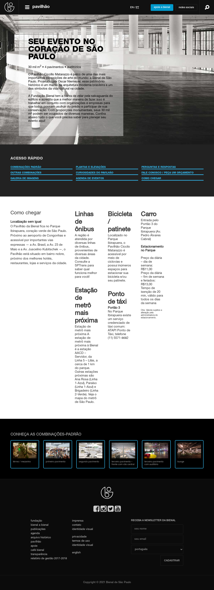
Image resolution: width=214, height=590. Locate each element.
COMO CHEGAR (151, 178)
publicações (38, 529)
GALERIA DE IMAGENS (24, 178)
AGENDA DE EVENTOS (90, 178)
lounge (189, 453)
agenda (35, 533)
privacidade (79, 537)
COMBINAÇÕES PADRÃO (25, 167)
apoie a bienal (162, 7)
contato (76, 525)
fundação (36, 521)
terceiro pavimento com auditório (156, 454)
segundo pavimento (90, 453)
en (132, 7)
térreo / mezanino (25, 453)
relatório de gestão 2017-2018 (49, 558)
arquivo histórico (41, 537)
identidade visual (82, 529)
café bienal (37, 550)
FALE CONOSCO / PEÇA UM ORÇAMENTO (167, 173)
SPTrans (81, 265)
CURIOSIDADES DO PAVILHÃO (94, 173)
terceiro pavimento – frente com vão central (123, 454)
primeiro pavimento (57, 453)
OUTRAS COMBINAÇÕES (25, 173)
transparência (39, 554)
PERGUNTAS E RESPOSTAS (158, 167)
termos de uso (81, 541)
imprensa (77, 521)
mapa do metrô (86, 398)
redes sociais (186, 7)
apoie (34, 546)
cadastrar (172, 560)
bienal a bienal (39, 525)
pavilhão (36, 542)
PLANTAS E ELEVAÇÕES (91, 167)
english (76, 552)
